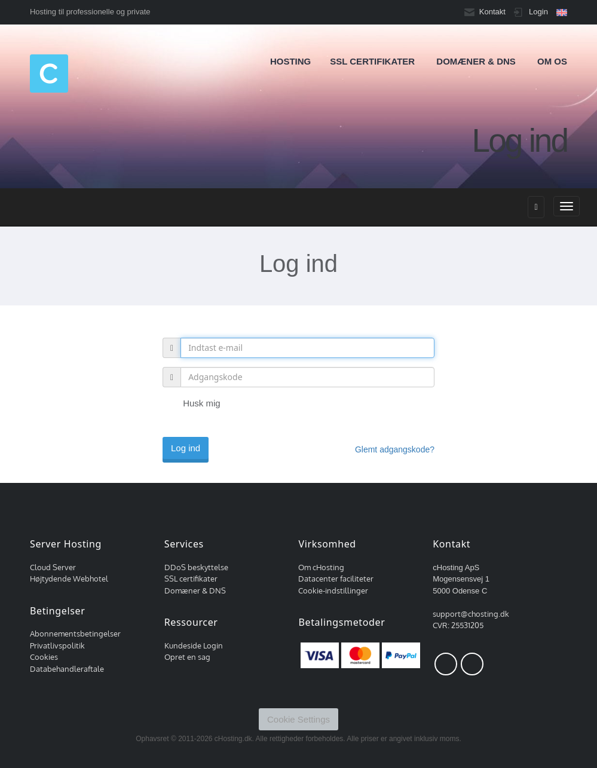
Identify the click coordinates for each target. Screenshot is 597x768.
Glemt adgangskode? (394, 449)
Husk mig (192, 404)
